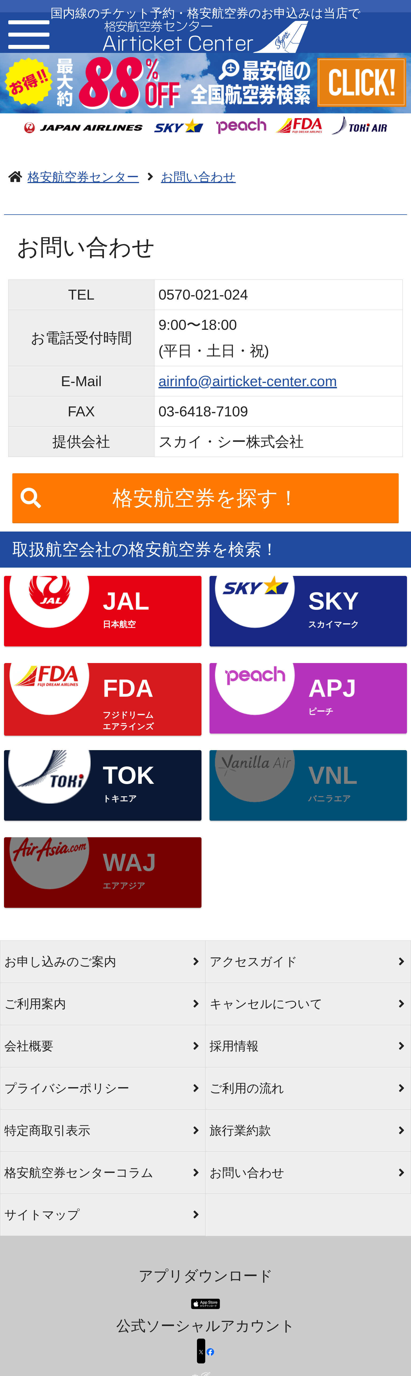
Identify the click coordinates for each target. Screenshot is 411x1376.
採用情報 (234, 1046)
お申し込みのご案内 (60, 961)
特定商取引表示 (47, 1130)
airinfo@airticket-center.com (247, 381)
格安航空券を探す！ (206, 497)
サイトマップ (42, 1215)
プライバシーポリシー (66, 1088)
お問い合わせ (247, 1173)
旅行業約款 (240, 1130)
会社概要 (28, 1046)
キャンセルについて (266, 1004)
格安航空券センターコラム (78, 1173)
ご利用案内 (35, 1004)
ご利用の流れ (247, 1088)
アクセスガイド (253, 961)
